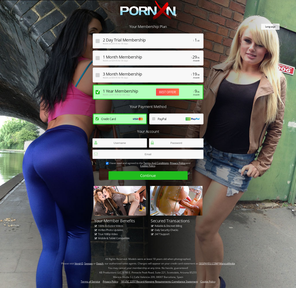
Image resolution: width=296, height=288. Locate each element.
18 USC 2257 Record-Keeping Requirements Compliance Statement (159, 281)
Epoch (99, 263)
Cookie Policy (147, 166)
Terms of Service (90, 281)
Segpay (88, 263)
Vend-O (79, 263)
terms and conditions (156, 163)
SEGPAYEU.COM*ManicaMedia (217, 263)
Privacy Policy (177, 163)
